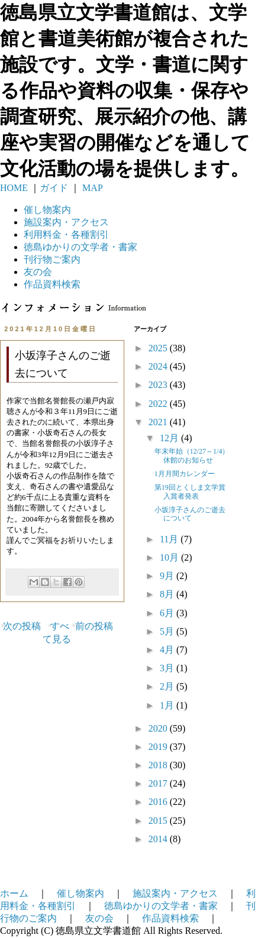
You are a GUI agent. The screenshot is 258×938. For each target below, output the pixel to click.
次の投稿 (22, 626)
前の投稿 (94, 626)
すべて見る (57, 632)
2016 (159, 802)
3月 (168, 668)
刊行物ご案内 (52, 259)
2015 (159, 821)
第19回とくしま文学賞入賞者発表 (189, 491)
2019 (159, 747)
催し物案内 (47, 210)
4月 (168, 650)
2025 (159, 348)
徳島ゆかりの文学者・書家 (161, 906)
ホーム (14, 893)
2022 (159, 404)
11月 (170, 539)
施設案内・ (66, 222)
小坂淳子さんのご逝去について (189, 514)
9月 (168, 576)
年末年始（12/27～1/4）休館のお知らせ (192, 455)
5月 (168, 631)
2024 (159, 366)
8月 (168, 594)
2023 (159, 385)
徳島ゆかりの (80, 247)
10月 (170, 557)
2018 (159, 765)
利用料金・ (66, 234)
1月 (168, 705)
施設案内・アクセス (175, 893)
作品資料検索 (52, 284)
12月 (170, 438)
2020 (159, 728)
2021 (159, 422)
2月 (168, 686)
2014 (159, 839)
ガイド (54, 188)
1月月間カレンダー (184, 474)
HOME (14, 188)
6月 (168, 613)
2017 (159, 783)
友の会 (38, 272)
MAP (91, 188)
